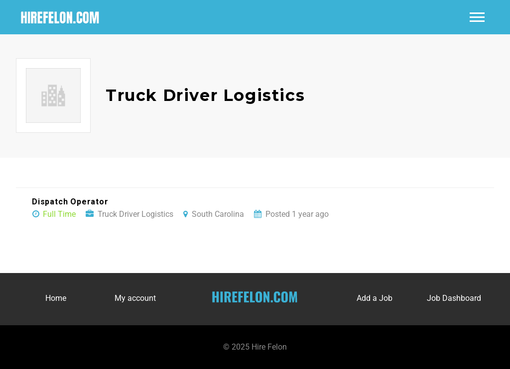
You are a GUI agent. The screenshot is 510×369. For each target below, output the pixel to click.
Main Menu (477, 17)
